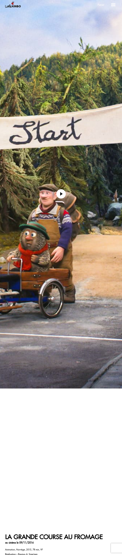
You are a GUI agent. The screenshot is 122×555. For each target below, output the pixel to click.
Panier (101, 4)
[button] (113, 4)
